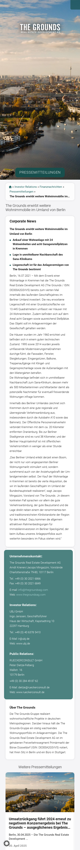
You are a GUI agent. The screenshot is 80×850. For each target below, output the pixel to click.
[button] (6, 843)
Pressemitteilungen (21, 191)
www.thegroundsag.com (31, 594)
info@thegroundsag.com (33, 590)
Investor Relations (26, 186)
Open (75, 5)
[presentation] (3, 812)
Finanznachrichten (51, 186)
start (10, 187)
